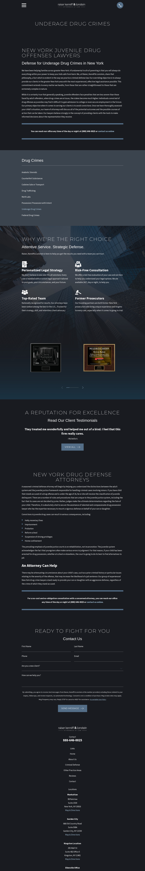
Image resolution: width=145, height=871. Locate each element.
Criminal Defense (72, 764)
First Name (26, 646)
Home (72, 753)
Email (76, 656)
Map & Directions (72, 810)
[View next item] (84, 387)
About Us (72, 759)
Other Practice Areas (72, 770)
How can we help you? (31, 675)
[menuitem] (72, 172)
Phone (24, 656)
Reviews (72, 776)
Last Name (78, 646)
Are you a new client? (31, 666)
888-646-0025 (72, 740)
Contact (72, 781)
